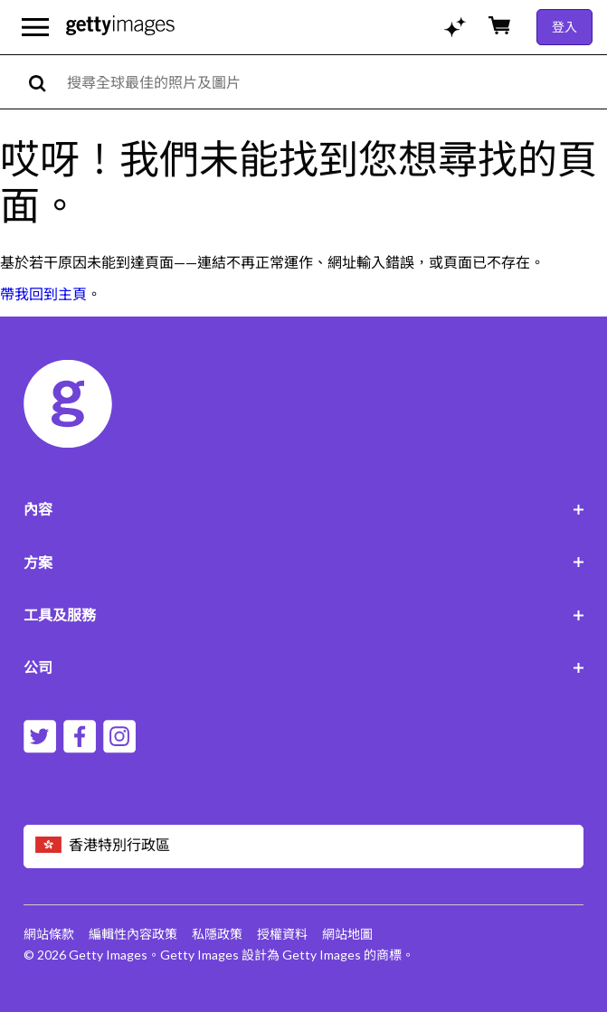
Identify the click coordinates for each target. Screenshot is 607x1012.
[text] (334, 82)
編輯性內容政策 (133, 933)
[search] (45, 82)
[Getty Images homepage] (120, 26)
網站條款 (49, 933)
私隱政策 (217, 933)
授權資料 (282, 933)
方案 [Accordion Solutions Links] (304, 562)
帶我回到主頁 (43, 293)
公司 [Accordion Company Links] (304, 667)
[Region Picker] (304, 846)
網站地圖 (347, 933)
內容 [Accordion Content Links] (304, 508)
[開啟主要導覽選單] (35, 27)
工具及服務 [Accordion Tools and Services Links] (304, 614)
